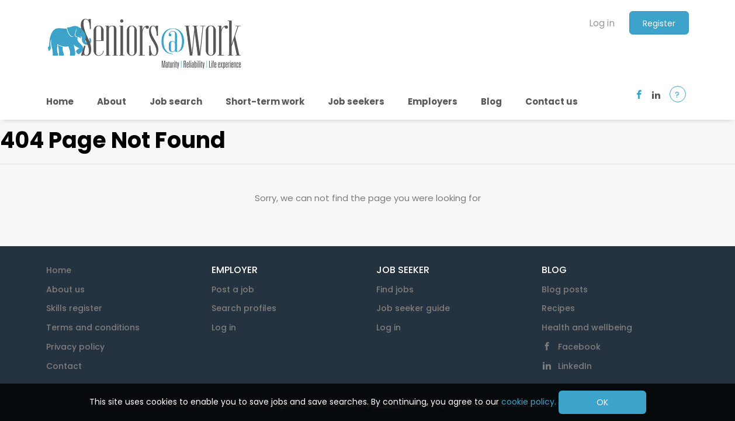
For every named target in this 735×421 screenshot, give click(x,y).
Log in (602, 23)
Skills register (74, 308)
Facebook (579, 347)
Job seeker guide (413, 308)
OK (602, 402)
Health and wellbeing (587, 327)
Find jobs (395, 289)
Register (659, 23)
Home (58, 270)
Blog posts (565, 289)
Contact (64, 366)
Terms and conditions (93, 327)
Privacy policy (75, 347)
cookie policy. (528, 402)
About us (65, 289)
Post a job (233, 289)
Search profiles (244, 308)
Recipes (558, 308)
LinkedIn (575, 366)
